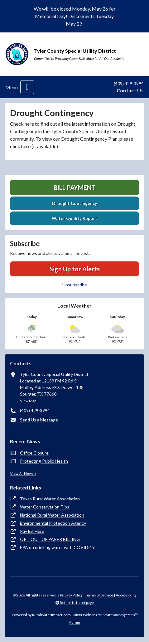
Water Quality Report (74, 218)
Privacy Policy (71, 595)
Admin (74, 622)
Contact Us (130, 90)
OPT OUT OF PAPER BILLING (50, 539)
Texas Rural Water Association (50, 498)
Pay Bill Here (32, 531)
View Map (28, 400)
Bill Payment (75, 187)
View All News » (23, 473)
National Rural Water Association (52, 515)
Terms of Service (99, 595)
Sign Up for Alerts (75, 269)
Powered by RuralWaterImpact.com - (74, 614)
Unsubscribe (74, 284)
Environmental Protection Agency (53, 523)
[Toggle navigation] (27, 87)
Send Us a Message (39, 419)
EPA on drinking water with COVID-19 (57, 547)
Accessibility (126, 595)
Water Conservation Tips (44, 506)
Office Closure (34, 452)
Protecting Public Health (44, 461)
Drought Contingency (74, 203)
